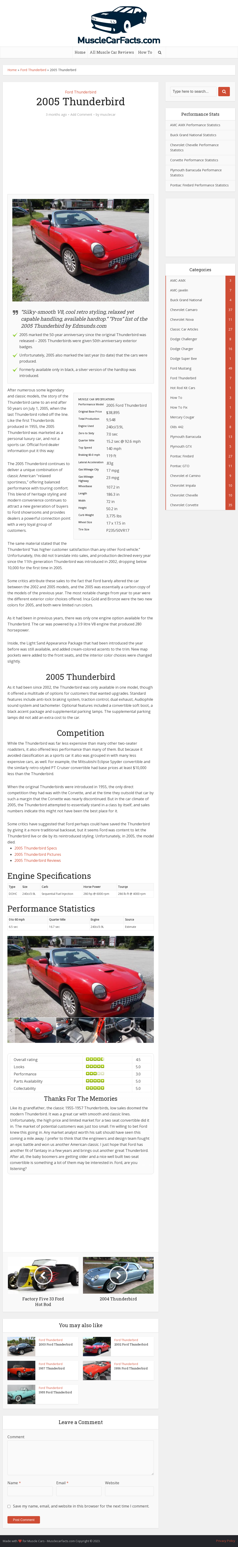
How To (145, 52)
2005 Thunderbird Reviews (37, 860)
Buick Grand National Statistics (193, 135)
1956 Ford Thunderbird (131, 1368)
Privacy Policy (225, 1541)
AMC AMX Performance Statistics (195, 125)
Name (14, 1482)
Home (80, 52)
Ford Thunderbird (33, 70)
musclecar (108, 114)
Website (112, 1482)
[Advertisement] (80, 158)
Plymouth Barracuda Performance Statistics (196, 172)
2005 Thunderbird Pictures (37, 854)
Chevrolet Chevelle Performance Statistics (194, 147)
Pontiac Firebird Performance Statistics (199, 185)
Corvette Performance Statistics (194, 160)
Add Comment (81, 114)
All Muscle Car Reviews (112, 52)
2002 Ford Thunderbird (131, 1344)
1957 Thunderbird (52, 1368)
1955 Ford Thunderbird (55, 1392)
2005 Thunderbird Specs (35, 848)
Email (62, 1482)
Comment (15, 1436)
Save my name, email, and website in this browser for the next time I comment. (81, 1506)
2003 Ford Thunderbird (56, 1344)
